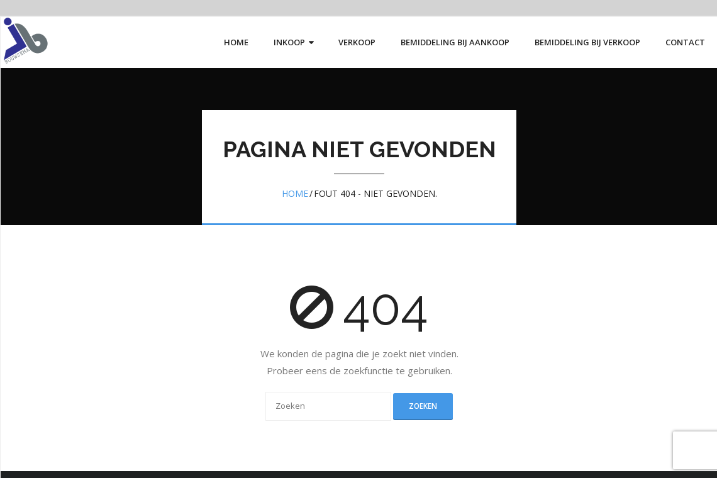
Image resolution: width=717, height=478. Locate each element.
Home (295, 193)
